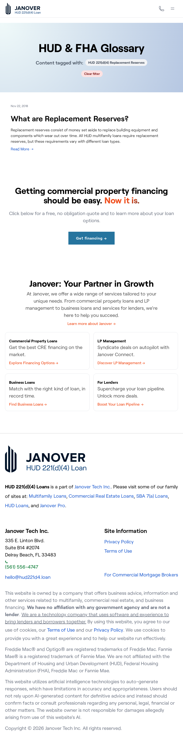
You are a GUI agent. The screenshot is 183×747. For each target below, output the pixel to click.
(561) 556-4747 (21, 565)
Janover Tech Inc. (93, 486)
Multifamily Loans (47, 496)
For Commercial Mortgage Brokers (141, 574)
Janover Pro (52, 505)
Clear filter (92, 73)
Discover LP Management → (121, 362)
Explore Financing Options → (33, 362)
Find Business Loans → (28, 404)
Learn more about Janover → (91, 323)
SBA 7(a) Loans (152, 496)
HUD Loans (16, 505)
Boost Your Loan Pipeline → (120, 404)
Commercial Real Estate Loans (101, 496)
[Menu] (172, 8)
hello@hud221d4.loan (28, 577)
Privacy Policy (119, 541)
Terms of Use (118, 551)
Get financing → (91, 238)
